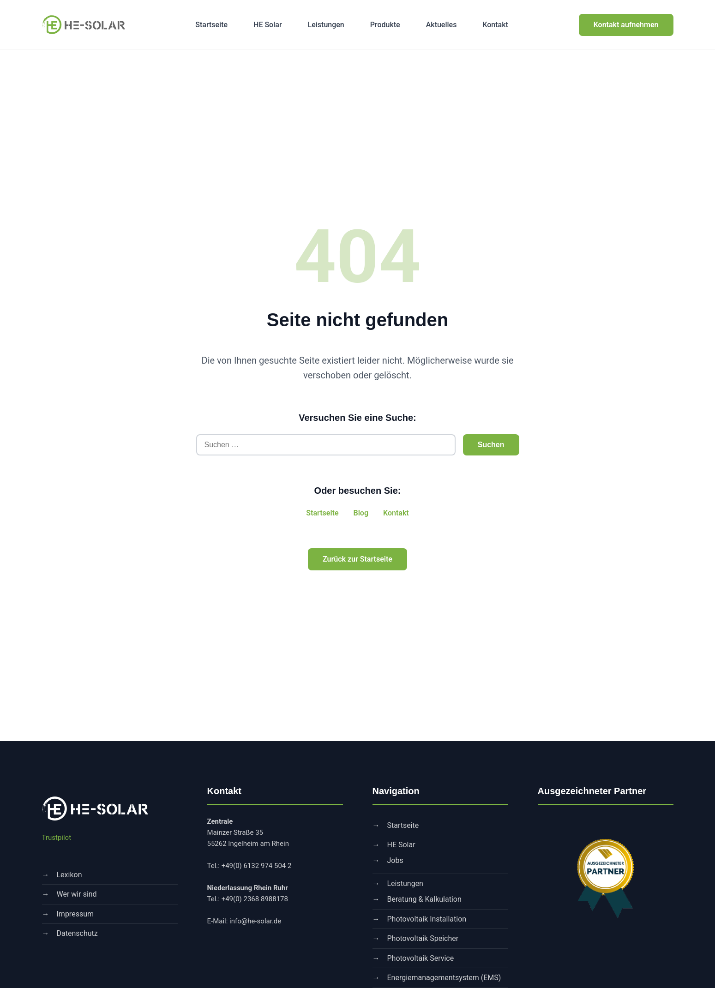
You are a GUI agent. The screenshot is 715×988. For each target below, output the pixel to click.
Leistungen (326, 24)
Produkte (385, 24)
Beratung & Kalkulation (424, 899)
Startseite (211, 24)
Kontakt (495, 24)
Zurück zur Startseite (357, 559)
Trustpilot (57, 837)
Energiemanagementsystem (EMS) (444, 977)
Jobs (395, 860)
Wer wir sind (77, 894)
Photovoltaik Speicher (423, 938)
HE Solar (267, 24)
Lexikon (69, 874)
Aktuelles (441, 24)
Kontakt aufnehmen (626, 24)
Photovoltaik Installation (427, 919)
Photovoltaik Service (420, 958)
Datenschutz (77, 933)
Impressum (75, 914)
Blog (361, 513)
